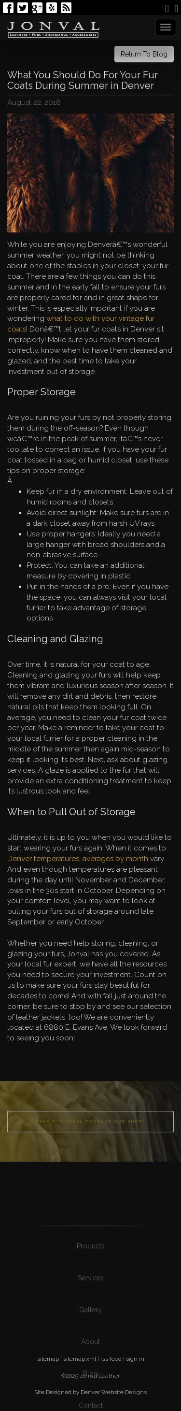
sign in (135, 1358)
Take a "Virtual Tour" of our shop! (90, 1135)
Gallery (90, 1348)
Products (91, 1284)
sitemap (48, 1358)
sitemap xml (79, 1358)
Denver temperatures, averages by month (77, 858)
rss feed (111, 1358)
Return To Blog (144, 54)
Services (91, 1316)
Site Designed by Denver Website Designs (90, 1392)
